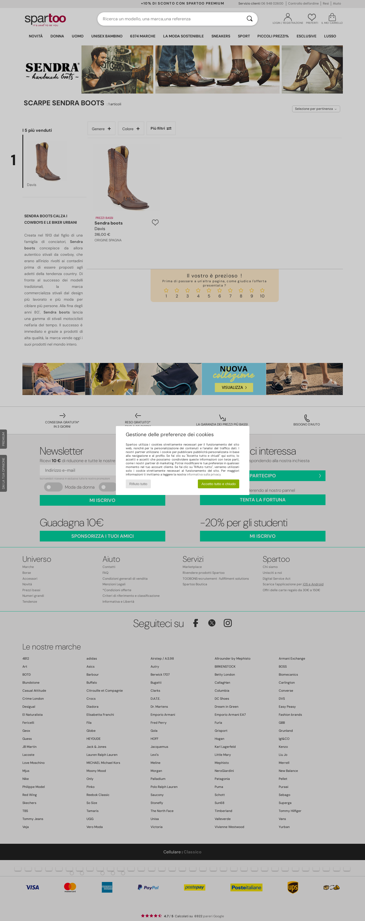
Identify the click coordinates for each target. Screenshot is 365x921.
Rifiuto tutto (138, 484)
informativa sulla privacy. (204, 474)
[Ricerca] (249, 19)
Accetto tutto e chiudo (218, 484)
